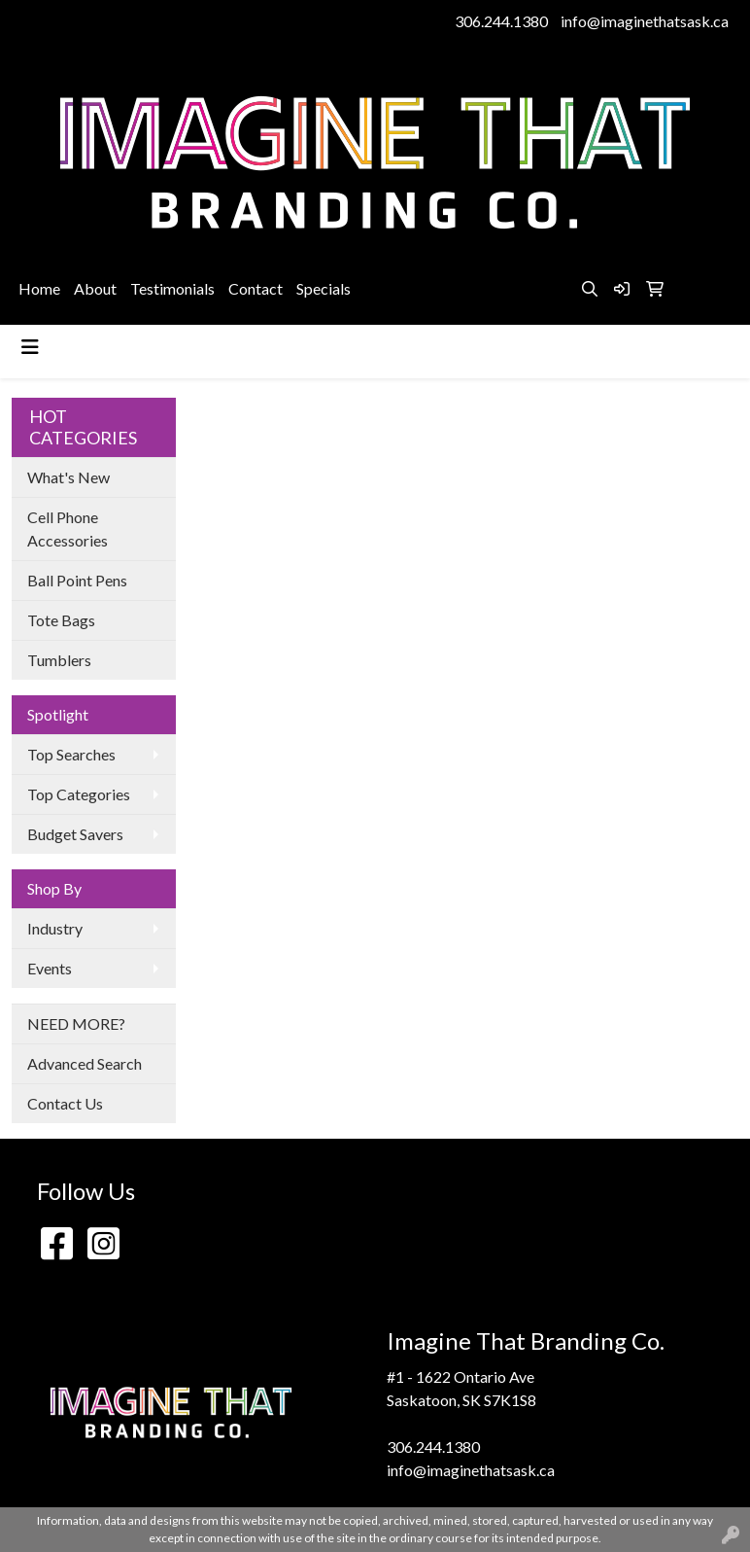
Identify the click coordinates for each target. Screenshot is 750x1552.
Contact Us (65, 1103)
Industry (55, 928)
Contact (255, 288)
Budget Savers (75, 834)
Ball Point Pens (77, 580)
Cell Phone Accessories (67, 528)
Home (39, 288)
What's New (68, 477)
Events (49, 968)
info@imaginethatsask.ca (645, 21)
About (95, 288)
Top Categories (78, 794)
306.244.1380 (501, 21)
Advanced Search (84, 1063)
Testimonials (172, 288)
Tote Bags (61, 620)
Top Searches (71, 754)
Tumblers (59, 660)
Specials (323, 288)
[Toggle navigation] (30, 347)
